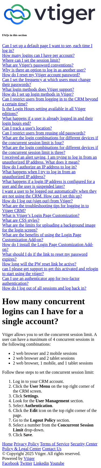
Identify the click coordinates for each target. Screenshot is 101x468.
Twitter (26, 463)
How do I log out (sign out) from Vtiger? (37, 201)
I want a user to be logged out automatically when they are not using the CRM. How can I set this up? (49, 193)
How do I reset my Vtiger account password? (41, 74)
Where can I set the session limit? (31, 60)
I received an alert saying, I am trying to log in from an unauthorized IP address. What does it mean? (49, 159)
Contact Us (51, 448)
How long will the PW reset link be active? (39, 264)
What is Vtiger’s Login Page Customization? (40, 215)
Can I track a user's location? (27, 128)
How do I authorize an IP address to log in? (39, 167)
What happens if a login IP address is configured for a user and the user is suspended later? (48, 184)
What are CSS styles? (20, 220)
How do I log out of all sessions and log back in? (44, 288)
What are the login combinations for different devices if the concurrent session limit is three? (50, 150)
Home (7, 444)
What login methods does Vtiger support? (38, 89)
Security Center (84, 444)
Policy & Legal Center (21, 448)
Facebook (10, 463)
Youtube (57, 463)
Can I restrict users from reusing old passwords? (43, 133)
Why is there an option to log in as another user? (44, 70)
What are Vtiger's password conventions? (38, 65)
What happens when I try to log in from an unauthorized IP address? (38, 174)
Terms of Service (54, 444)
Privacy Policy (26, 444)
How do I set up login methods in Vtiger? (38, 94)
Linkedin (41, 463)
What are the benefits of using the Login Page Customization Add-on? (41, 237)
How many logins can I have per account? (38, 55)
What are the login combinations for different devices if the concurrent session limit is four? (50, 140)
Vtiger (29, 458)
